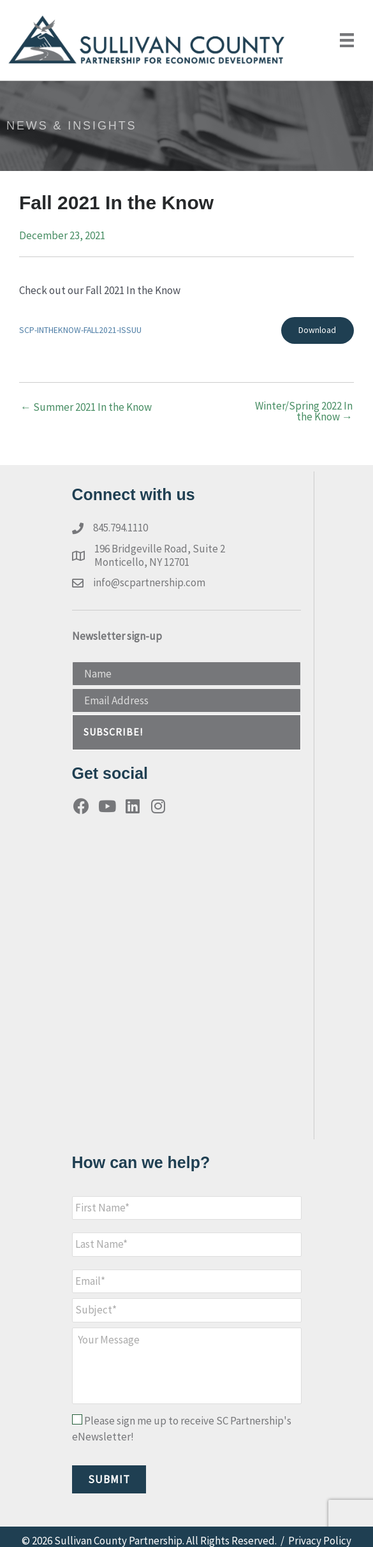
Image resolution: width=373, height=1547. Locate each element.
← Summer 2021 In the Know (86, 407)
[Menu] (347, 40)
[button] (186, 732)
